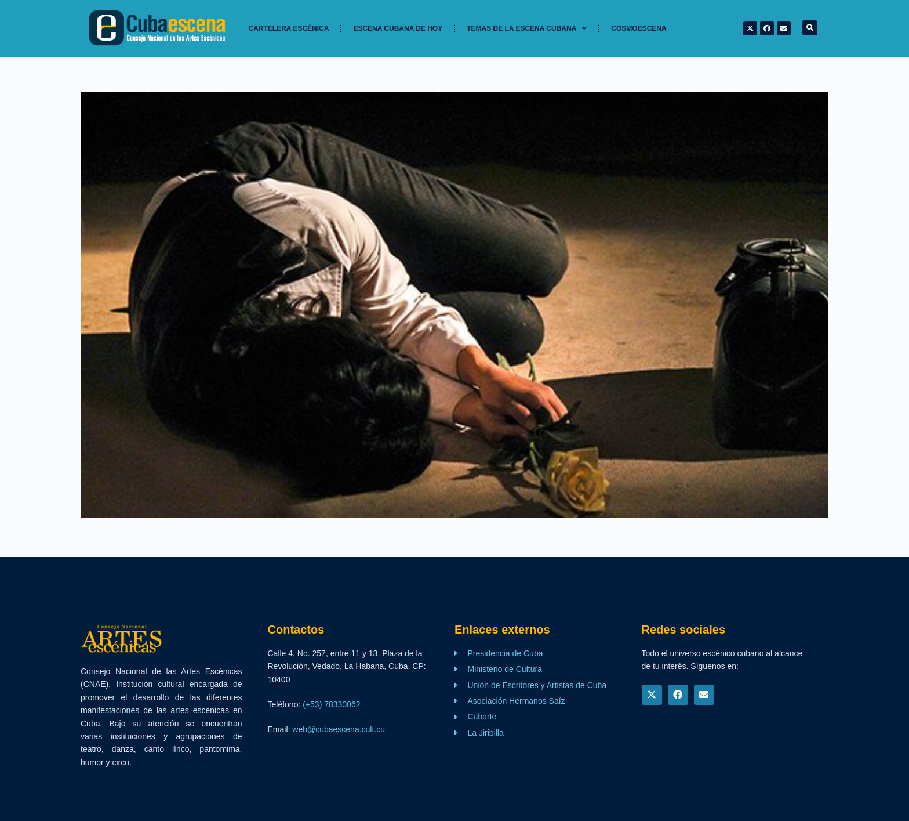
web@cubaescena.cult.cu (338, 729)
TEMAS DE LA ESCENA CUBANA (527, 28)
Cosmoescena (638, 28)
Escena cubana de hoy (397, 28)
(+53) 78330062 (331, 704)
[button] (809, 27)
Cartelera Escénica (289, 28)
